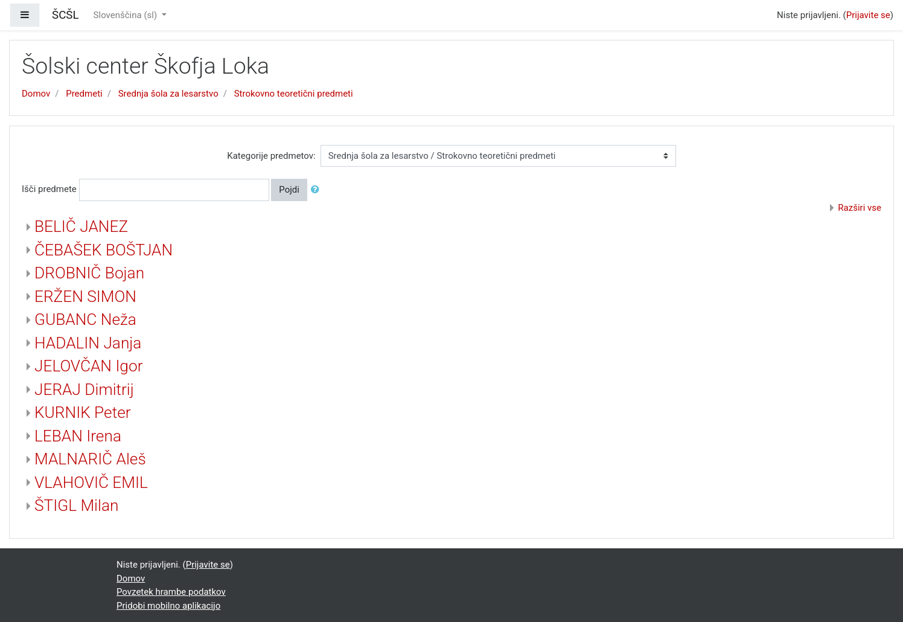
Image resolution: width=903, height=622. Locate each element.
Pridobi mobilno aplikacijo (168, 605)
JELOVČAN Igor (88, 366)
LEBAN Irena (77, 436)
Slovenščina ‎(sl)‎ (126, 15)
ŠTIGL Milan (76, 505)
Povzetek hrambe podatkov (171, 591)
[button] (317, 189)
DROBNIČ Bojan (89, 273)
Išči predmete (49, 189)
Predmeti (84, 93)
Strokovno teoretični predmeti (293, 93)
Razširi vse (859, 207)
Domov (36, 93)
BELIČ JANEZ (81, 226)
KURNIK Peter (82, 412)
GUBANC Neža (85, 319)
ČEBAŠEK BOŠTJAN (103, 250)
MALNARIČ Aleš (90, 459)
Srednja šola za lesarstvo (168, 93)
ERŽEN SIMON (85, 296)
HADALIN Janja (87, 343)
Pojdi (289, 189)
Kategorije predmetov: (271, 155)
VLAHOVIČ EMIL (91, 482)
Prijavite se (868, 15)
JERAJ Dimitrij (84, 389)
